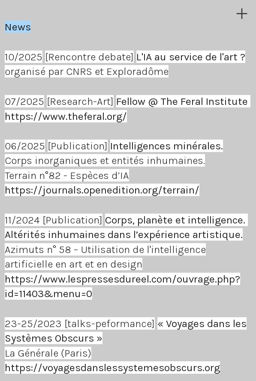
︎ (242, 14)
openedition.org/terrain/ (141, 190)
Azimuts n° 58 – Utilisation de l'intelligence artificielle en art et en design (126, 249)
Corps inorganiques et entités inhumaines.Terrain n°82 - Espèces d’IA (114, 161)
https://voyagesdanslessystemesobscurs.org (112, 367)
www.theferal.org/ (84, 116)
